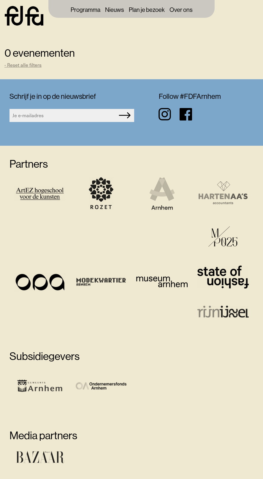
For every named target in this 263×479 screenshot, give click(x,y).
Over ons (181, 10)
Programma (85, 10)
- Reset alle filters (23, 65)
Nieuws (114, 10)
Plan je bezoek (147, 10)
